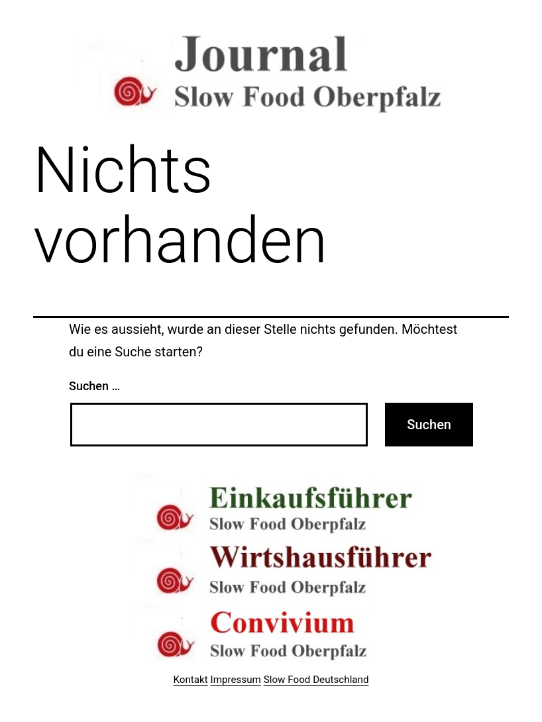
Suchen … (94, 386)
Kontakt (190, 680)
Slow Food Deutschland (316, 680)
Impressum (236, 680)
